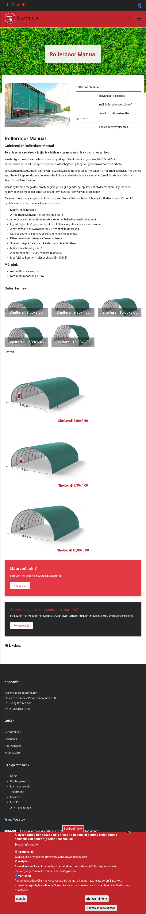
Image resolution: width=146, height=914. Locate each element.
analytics (23, 861)
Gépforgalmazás (20, 781)
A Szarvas (11, 738)
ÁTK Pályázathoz (20, 807)
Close (128, 832)
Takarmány (17, 791)
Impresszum (12, 752)
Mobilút (14, 802)
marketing (24, 875)
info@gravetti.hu (17, 708)
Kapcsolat (20, 585)
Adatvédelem (13, 745)
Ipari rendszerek (20, 786)
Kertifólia (15, 797)
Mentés (20, 898)
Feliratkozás (21, 625)
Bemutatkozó (13, 732)
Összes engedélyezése (100, 907)
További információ (26, 844)
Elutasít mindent (96, 898)
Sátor (13, 775)
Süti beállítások (73, 828)
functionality (25, 851)
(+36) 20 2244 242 (18, 703)
